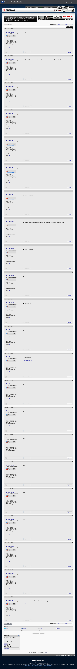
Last (70, 24)
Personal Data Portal (48, 665)
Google (58, 628)
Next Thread (42, 633)
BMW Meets (36, 7)
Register (71, 2)
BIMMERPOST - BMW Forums (66, 655)
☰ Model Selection (18, 1)
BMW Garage (29, 7)
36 (9, 47)
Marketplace (30, 18)
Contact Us (58, 655)
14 (66, 24)
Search (51, 7)
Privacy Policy (28, 665)
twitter (7, 628)
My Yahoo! (42, 630)
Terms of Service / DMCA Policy (37, 665)
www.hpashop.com (27, 603)
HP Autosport (10, 32)
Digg (41, 628)
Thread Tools (69, 26)
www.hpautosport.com (28, 360)
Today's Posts (46, 7)
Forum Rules (6, 648)
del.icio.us (25, 630)
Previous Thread (36, 633)
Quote (69, 52)
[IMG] (5, 645)
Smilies (5, 644)
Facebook (25, 628)
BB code (6, 643)
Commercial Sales (8, 19)
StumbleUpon (8, 630)
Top (74, 655)
